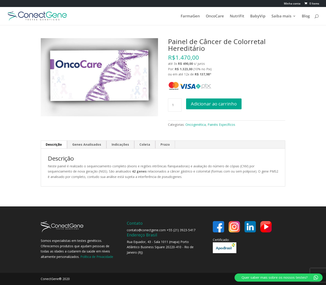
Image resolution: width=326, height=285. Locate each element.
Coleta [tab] (144, 144)
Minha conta (292, 3)
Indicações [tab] (120, 144)
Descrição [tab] (54, 144)
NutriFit (237, 16)
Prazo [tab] (165, 144)
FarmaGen (190, 16)
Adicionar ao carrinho (214, 104)
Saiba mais (281, 16)
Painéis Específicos (221, 124)
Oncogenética (195, 124)
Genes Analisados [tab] (86, 144)
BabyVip (258, 16)
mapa (174, 242)
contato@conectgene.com (146, 230)
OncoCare (215, 16)
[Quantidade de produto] (175, 105)
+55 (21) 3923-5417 (181, 230)
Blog (306, 16)
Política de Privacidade (96, 257)
